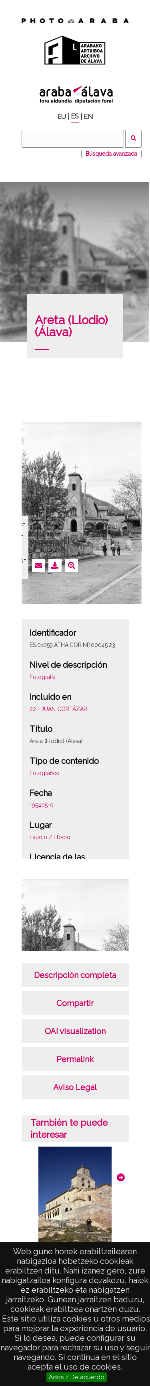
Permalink (75, 1059)
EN (88, 117)
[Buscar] (73, 139)
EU (61, 117)
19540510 (42, 805)
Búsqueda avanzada (111, 154)
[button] (121, 1177)
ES (75, 116)
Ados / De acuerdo (76, 1377)
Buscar (133, 139)
